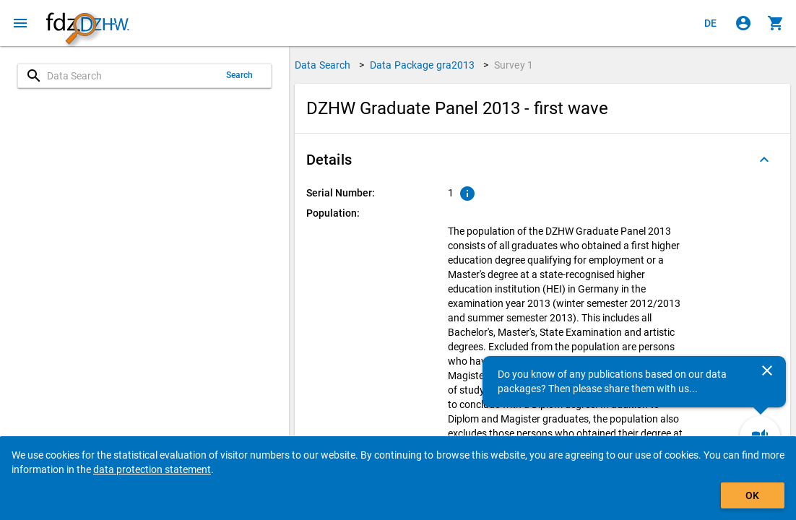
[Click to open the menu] (20, 23)
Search (240, 75)
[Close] (767, 370)
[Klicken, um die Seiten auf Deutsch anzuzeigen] (710, 23)
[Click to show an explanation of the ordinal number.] (467, 193)
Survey (513, 65)
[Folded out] (764, 159)
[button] (542, 159)
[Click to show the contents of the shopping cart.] (775, 23)
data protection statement (152, 469)
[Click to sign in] (743, 23)
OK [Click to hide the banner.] (752, 495)
